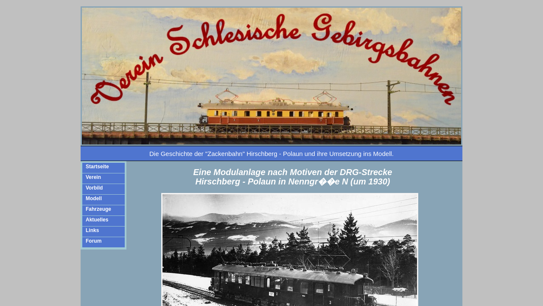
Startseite (97, 167)
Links (92, 230)
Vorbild (94, 188)
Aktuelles (97, 220)
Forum (93, 241)
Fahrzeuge (98, 209)
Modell (94, 198)
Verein (93, 177)
